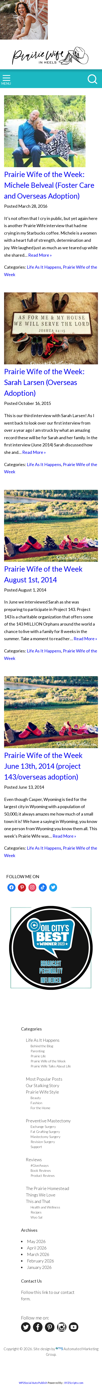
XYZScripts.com (73, 1382)
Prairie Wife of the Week (48, 1061)
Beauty (36, 1098)
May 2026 (36, 1241)
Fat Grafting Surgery (45, 1132)
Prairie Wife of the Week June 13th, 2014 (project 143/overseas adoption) (43, 766)
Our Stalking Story (42, 1085)
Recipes (36, 1212)
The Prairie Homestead (47, 1188)
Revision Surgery (43, 1142)
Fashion (36, 1103)
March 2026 (38, 1254)
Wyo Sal (36, 1217)
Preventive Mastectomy (48, 1120)
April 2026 (37, 1247)
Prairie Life (38, 1056)
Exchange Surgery (43, 1127)
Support (36, 1147)
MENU (6, 80)
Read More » (40, 255)
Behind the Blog (42, 1046)
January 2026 (39, 1267)
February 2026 (40, 1260)
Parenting (37, 1051)
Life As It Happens (44, 267)
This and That (38, 1201)
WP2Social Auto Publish (33, 1382)
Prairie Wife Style (42, 1092)
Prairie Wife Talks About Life (51, 1066)
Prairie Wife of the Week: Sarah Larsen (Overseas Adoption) (44, 382)
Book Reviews (41, 1170)
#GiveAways (40, 1165)
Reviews (34, 1159)
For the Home (40, 1108)
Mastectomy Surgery (45, 1137)
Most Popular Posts (44, 1079)
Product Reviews (43, 1175)
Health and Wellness (45, 1207)
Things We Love (40, 1194)
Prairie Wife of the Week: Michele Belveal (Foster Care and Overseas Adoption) (49, 185)
